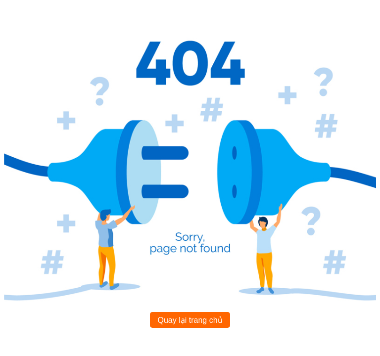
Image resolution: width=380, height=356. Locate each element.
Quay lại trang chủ (189, 320)
